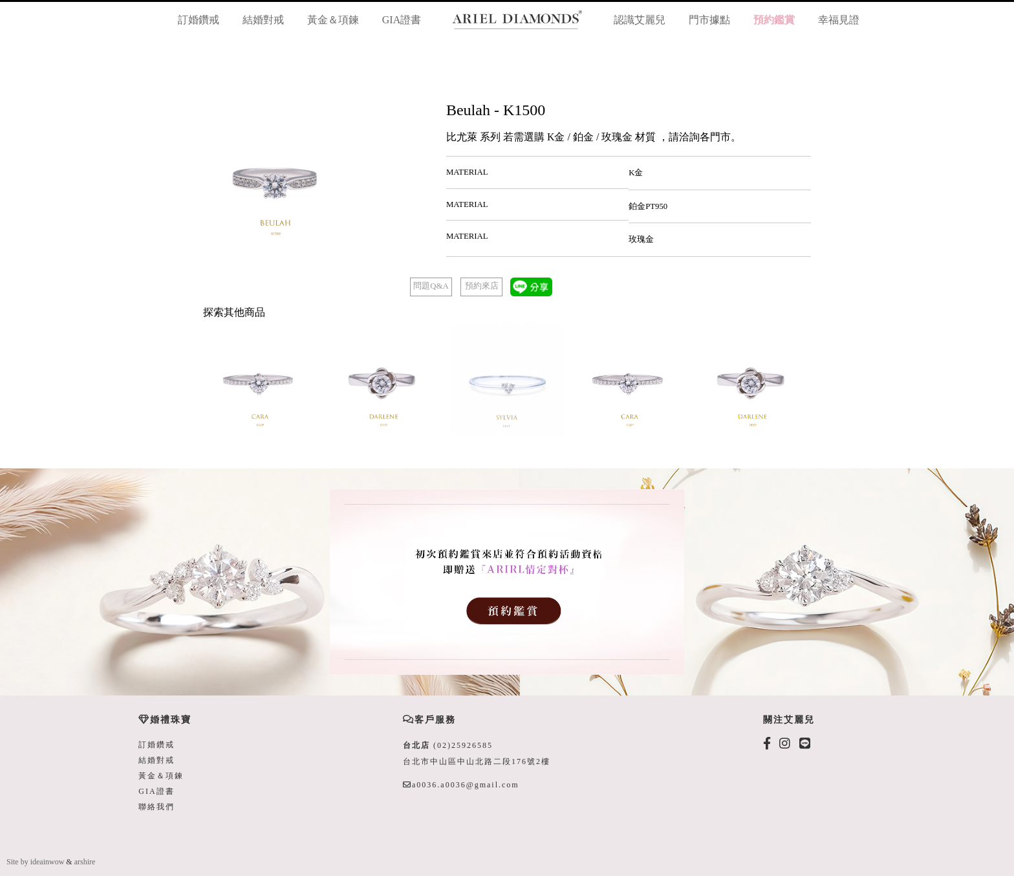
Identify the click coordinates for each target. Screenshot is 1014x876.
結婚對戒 (263, 19)
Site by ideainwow (35, 861)
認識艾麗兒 (639, 19)
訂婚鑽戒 (198, 19)
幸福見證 (838, 19)
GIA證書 (401, 19)
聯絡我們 (156, 806)
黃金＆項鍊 (333, 19)
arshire (85, 861)
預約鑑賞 (774, 19)
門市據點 (709, 19)
